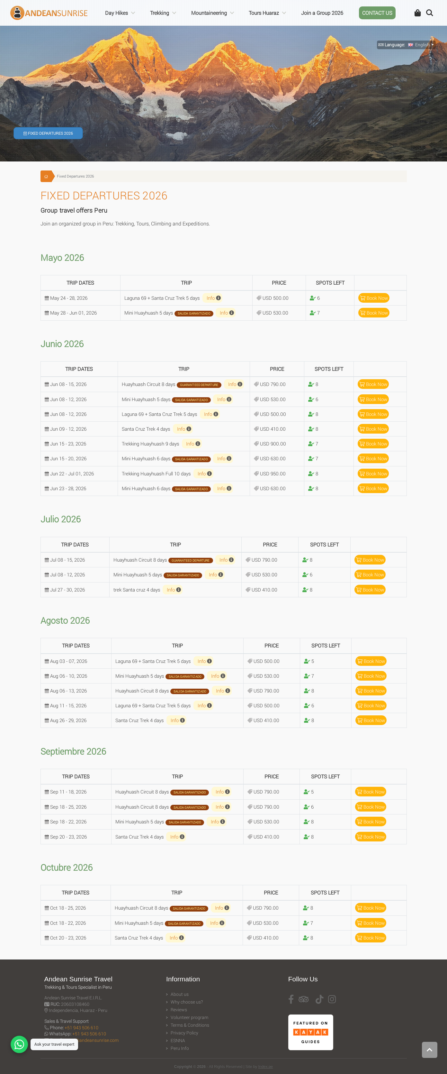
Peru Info (180, 1048)
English (419, 45)
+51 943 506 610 (81, 1027)
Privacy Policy (184, 1033)
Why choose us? (187, 1002)
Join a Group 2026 (322, 12)
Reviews (179, 1010)
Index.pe (265, 1066)
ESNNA (178, 1040)
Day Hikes (116, 12)
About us (180, 994)
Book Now (374, 298)
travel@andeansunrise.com (91, 1040)
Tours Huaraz (264, 12)
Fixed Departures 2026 (48, 133)
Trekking (159, 12)
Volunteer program (189, 1017)
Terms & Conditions (190, 1025)
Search (430, 13)
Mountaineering (209, 12)
